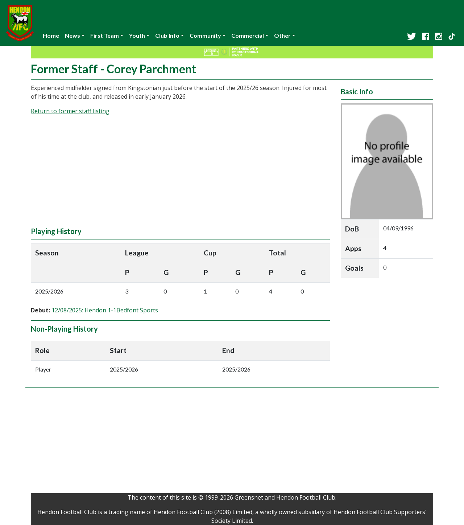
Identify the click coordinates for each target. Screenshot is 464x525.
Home (51, 35)
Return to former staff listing (70, 111)
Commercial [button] (247, 35)
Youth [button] (137, 35)
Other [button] (282, 35)
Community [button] (205, 35)
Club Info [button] (167, 35)
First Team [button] (104, 35)
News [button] (72, 35)
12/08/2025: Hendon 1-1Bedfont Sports (104, 310)
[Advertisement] (180, 172)
